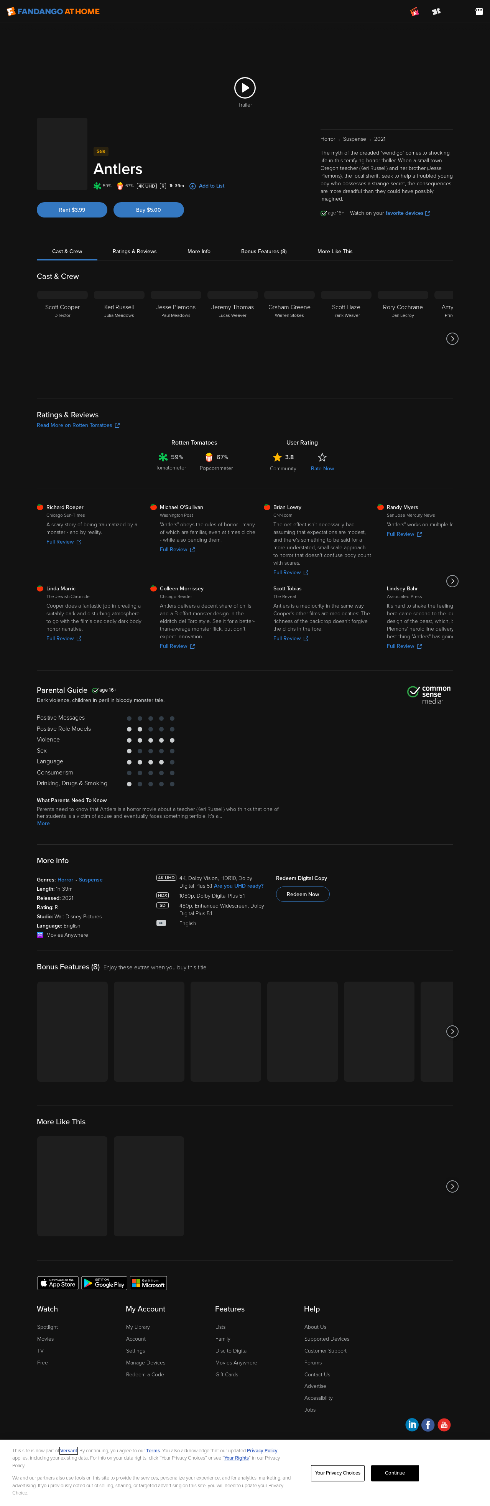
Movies (45, 1339)
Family (222, 1339)
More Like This (335, 251)
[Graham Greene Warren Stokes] (289, 338)
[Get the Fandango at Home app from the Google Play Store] (104, 1283)
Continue (395, 1473)
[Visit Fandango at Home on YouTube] (444, 1426)
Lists (220, 1327)
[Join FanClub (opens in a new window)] (415, 11)
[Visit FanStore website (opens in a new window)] (479, 11)
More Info (198, 251)
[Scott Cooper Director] (62, 338)
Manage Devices (145, 1362)
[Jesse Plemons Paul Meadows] (176, 338)
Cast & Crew (67, 251)
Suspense (91, 880)
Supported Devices (326, 1339)
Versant (68, 1451)
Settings (135, 1351)
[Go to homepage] (53, 11)
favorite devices (408, 213)
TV (40, 1351)
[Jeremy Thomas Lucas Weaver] (232, 338)
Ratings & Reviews (135, 251)
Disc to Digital (231, 1351)
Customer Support (325, 1351)
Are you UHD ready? (238, 886)
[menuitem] (458, 11)
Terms (153, 1451)
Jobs (310, 1410)
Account (136, 1339)
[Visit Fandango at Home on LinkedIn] (412, 1426)
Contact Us (317, 1374)
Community (283, 468)
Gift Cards (226, 1374)
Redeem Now (303, 894)
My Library (138, 1327)
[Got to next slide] (452, 338)
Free (42, 1362)
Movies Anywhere (236, 1362)
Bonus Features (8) (264, 251)
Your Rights (236, 1458)
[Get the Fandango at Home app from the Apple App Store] (58, 1283)
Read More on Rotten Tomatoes (78, 425)
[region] (245, 1473)
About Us (315, 1327)
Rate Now (322, 468)
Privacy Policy (262, 1451)
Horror (65, 880)
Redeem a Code (145, 1374)
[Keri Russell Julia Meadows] (119, 338)
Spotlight (47, 1327)
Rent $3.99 (72, 210)
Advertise (315, 1386)
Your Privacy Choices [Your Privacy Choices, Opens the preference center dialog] (337, 1473)
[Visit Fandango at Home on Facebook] (428, 1426)
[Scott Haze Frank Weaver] (346, 338)
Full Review (63, 542)
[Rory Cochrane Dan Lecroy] (403, 338)
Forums (313, 1362)
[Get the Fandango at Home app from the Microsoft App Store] (148, 1283)
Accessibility (318, 1398)
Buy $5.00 (148, 210)
